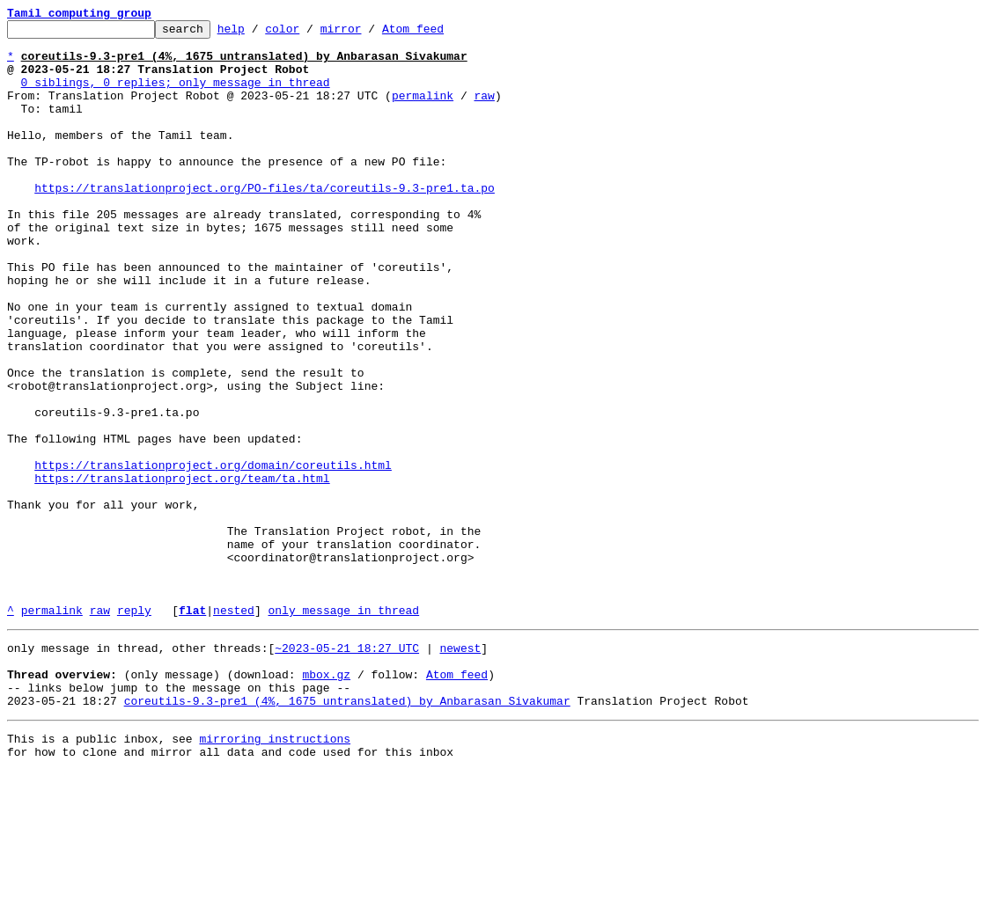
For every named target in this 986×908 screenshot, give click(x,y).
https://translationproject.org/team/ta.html (181, 570)
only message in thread (343, 728)
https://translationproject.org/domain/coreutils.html (213, 554)
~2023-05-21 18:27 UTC (347, 769)
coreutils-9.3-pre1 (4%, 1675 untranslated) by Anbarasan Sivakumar (347, 832)
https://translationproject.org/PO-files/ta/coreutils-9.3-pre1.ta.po (264, 222)
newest (460, 769)
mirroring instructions (274, 873)
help (258, 33)
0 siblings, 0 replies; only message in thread (175, 95)
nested (233, 728)
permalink (422, 111)
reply (134, 728)
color (309, 33)
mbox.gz (326, 801)
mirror (368, 33)
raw (484, 111)
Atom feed (440, 33)
